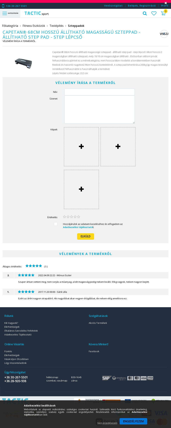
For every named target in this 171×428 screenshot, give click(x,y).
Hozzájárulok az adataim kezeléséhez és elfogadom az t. (93, 225)
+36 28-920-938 (15, 381)
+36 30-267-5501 (16, 377)
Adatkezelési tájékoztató (18, 334)
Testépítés (56, 26)
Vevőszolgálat (113, 5)
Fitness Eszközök (34, 26)
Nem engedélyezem (107, 422)
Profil (164, 5)
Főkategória (10, 26)
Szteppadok (76, 26)
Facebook (94, 351)
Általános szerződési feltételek (21, 330)
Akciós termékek (98, 322)
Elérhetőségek (12, 326)
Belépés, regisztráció (142, 5)
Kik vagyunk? (11, 322)
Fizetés (8, 351)
